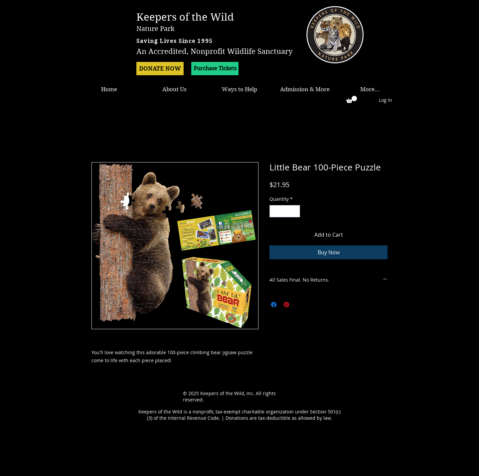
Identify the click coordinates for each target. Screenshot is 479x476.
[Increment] (295, 211)
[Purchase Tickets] (215, 68)
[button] (351, 99)
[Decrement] (274, 211)
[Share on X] (299, 305)
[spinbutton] (285, 211)
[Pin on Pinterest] (286, 305)
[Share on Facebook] (274, 305)
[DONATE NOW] (160, 68)
